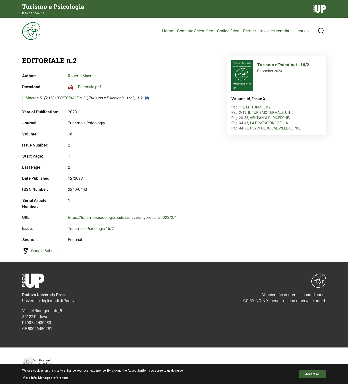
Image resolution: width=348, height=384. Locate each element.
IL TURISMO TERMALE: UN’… (270, 112)
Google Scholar (44, 250)
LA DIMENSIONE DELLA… (270, 123)
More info (29, 378)
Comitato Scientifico (195, 31)
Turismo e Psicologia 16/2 (91, 228)
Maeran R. (34, 98)
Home (167, 31)
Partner (249, 31)
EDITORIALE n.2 (71, 98)
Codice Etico (228, 31)
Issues (303, 31)
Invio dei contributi (276, 31)
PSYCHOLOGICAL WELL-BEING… (275, 128)
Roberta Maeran (82, 75)
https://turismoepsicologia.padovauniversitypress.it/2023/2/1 (122, 217)
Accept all (312, 375)
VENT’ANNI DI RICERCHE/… (271, 118)
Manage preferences (53, 378)
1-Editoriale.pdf (88, 87)
